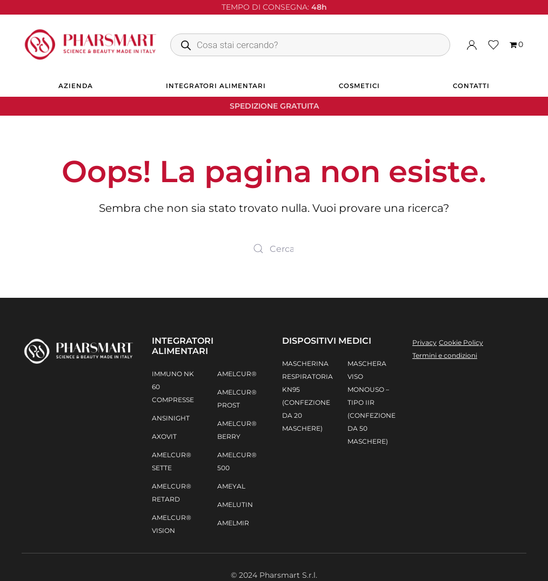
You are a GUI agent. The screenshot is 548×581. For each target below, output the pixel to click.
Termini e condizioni (444, 355)
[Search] (274, 248)
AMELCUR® (237, 374)
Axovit (164, 436)
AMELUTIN (235, 504)
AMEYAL (231, 486)
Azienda (75, 86)
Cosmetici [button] (359, 86)
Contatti (471, 86)
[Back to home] (90, 44)
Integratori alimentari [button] (216, 86)
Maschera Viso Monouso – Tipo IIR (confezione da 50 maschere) (371, 402)
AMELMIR (233, 523)
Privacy (424, 342)
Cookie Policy (461, 342)
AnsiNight (171, 418)
